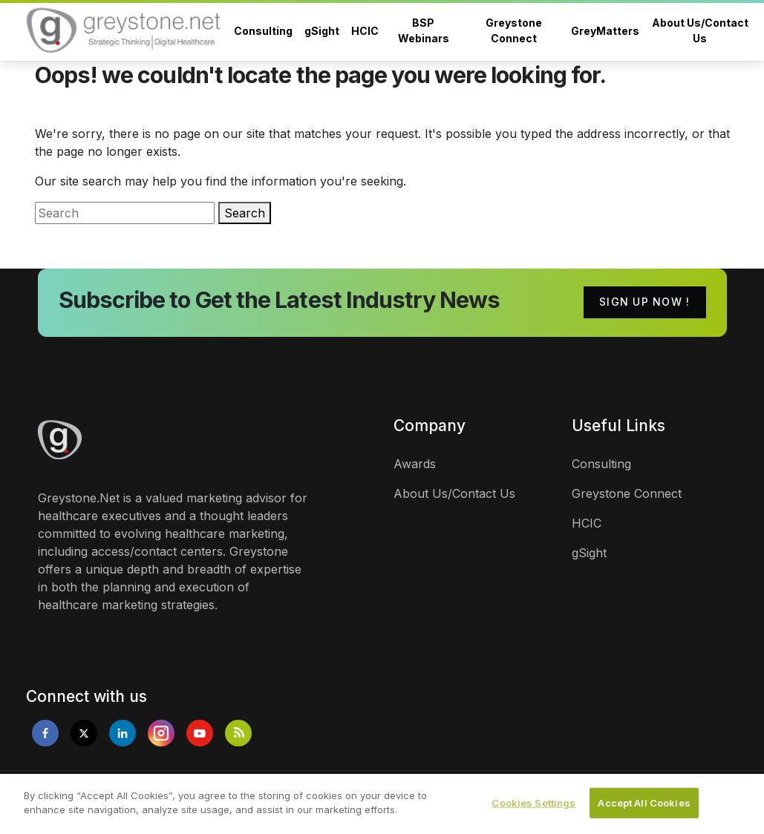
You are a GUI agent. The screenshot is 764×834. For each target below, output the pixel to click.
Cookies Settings (533, 808)
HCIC (365, 30)
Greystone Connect (514, 30)
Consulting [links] (601, 463)
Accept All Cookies (644, 808)
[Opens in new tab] (45, 733)
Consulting (263, 30)
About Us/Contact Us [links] (454, 493)
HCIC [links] (586, 523)
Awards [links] (415, 463)
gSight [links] (589, 552)
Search (244, 213)
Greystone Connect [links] (627, 493)
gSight (321, 30)
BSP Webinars (423, 30)
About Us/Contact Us (700, 30)
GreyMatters (605, 30)
